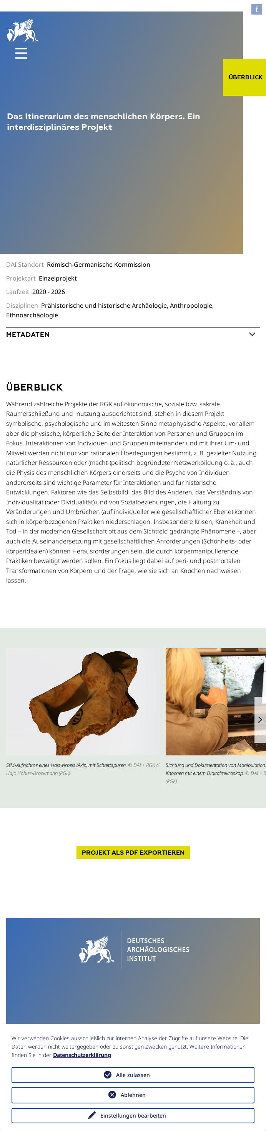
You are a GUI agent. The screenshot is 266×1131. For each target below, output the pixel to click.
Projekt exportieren (133, 852)
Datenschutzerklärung (82, 1055)
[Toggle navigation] (21, 53)
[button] (260, 720)
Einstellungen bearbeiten (133, 1115)
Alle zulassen (133, 1074)
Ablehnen (133, 1094)
